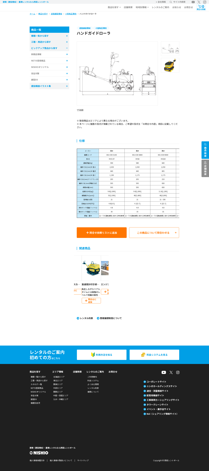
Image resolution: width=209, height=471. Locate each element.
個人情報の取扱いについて (61, 460)
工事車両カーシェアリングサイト (163, 399)
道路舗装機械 (84, 28)
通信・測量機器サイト (157, 390)
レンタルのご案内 (160, 7)
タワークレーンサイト (157, 404)
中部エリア (58, 388)
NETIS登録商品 (38, 60)
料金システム (93, 380)
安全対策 (35, 73)
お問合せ (188, 7)
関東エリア (58, 384)
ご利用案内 (92, 376)
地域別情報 (141, 7)
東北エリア (58, 380)
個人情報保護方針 (37, 460)
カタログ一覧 (36, 384)
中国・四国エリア (60, 395)
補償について (93, 391)
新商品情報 (36, 54)
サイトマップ (83, 460)
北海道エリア (59, 376)
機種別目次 (35, 403)
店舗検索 (128, 7)
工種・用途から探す (39, 380)
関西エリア (58, 391)
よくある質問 (93, 384)
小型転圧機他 (101, 28)
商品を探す (113, 7)
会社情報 (162, 1)
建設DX (34, 79)
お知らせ (176, 7)
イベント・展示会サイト (159, 409)
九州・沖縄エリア (60, 399)
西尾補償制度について (111, 318)
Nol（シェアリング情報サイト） (163, 413)
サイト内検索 (177, 1)
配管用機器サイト (155, 395)
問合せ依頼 (201, 7)
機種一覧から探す (38, 376)
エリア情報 (57, 371)
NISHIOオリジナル (40, 67)
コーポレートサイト (156, 381)
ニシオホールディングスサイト (162, 386)
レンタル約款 (86, 318)
